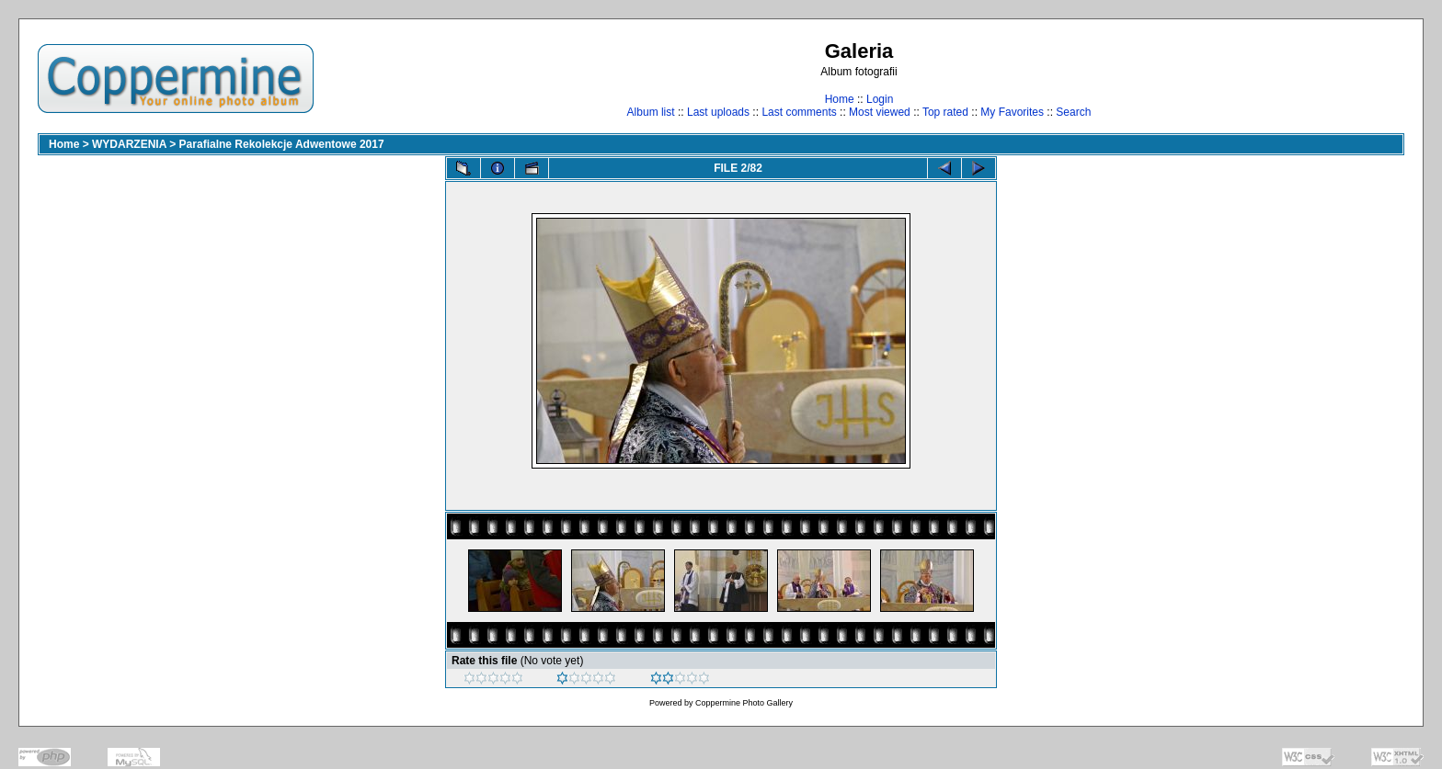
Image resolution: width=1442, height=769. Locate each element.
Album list (651, 112)
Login (879, 99)
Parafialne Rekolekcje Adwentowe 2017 (281, 144)
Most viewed (879, 112)
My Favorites (1012, 112)
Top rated (945, 112)
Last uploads (718, 112)
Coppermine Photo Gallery (744, 702)
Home (839, 99)
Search (1073, 112)
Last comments (798, 112)
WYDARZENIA (129, 144)
